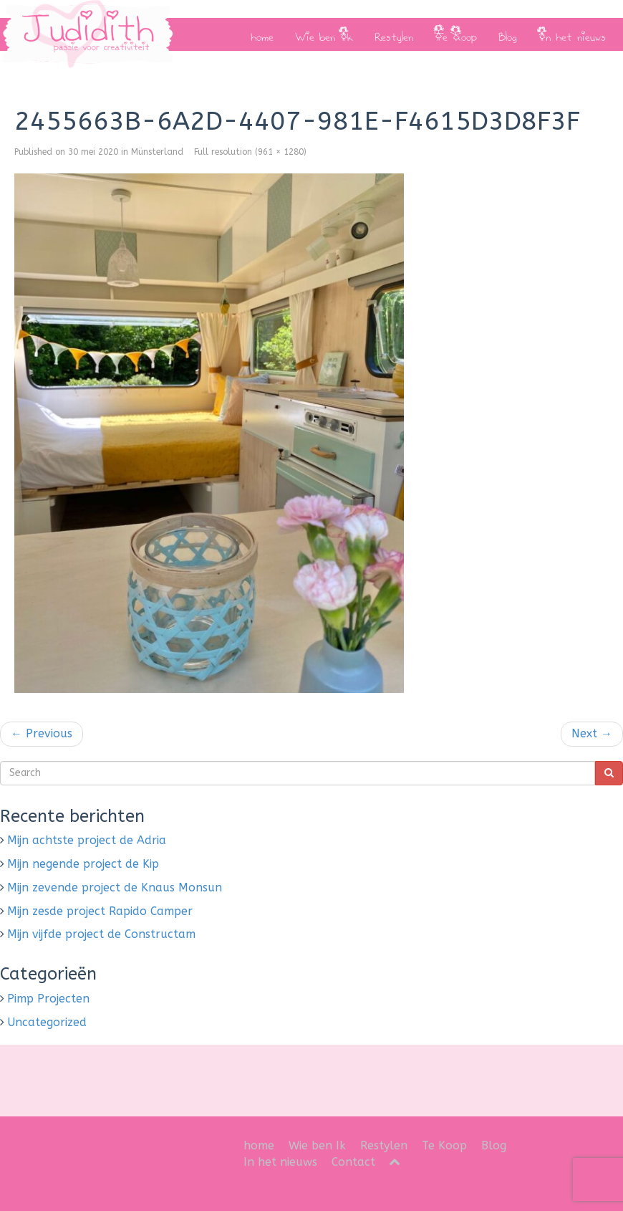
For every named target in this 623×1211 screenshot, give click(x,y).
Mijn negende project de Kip (83, 864)
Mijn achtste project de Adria (86, 840)
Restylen (394, 34)
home (262, 34)
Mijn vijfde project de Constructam (101, 934)
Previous (41, 733)
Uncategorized (47, 1022)
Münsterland (157, 152)
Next (591, 733)
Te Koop (456, 34)
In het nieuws (572, 34)
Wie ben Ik (324, 34)
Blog (507, 34)
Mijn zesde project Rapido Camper (100, 911)
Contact (353, 1162)
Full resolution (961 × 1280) (250, 152)
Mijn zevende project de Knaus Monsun (114, 887)
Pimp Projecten (48, 998)
